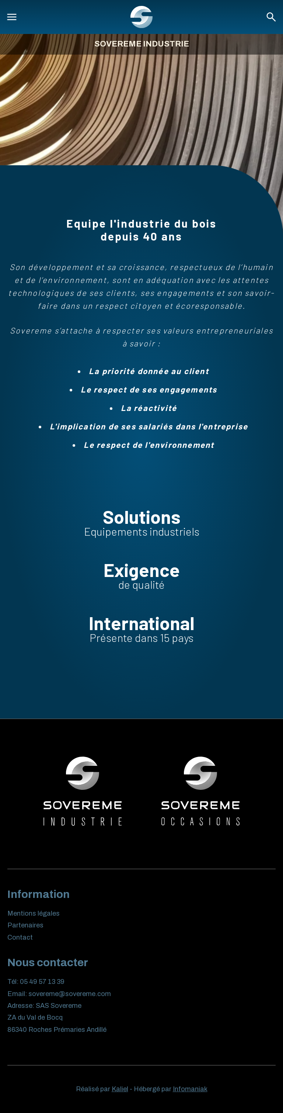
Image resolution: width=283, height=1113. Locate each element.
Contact (20, 937)
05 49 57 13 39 (42, 981)
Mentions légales (33, 913)
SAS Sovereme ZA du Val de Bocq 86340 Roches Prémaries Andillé (56, 1017)
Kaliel (120, 1089)
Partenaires (25, 925)
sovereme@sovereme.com (69, 994)
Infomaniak (190, 1089)
